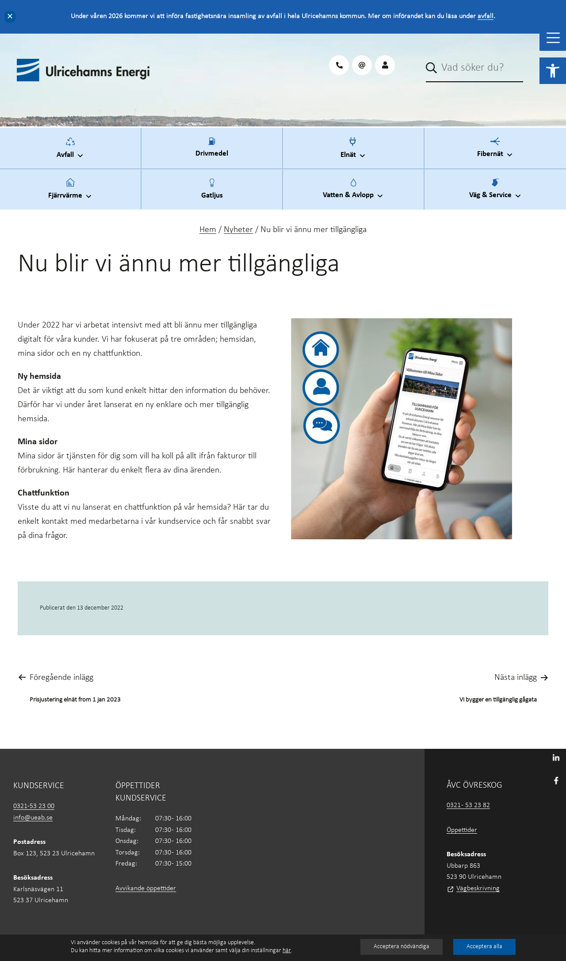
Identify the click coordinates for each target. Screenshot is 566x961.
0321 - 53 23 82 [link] (468, 805)
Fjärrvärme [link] (70, 192)
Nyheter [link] (238, 229)
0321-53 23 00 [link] (33, 806)
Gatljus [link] (212, 194)
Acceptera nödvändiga (401, 946)
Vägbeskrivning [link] (478, 888)
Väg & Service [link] (495, 191)
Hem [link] (207, 229)
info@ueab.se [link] (33, 817)
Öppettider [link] (462, 830)
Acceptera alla (484, 946)
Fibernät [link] (495, 150)
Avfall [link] (70, 151)
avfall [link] (485, 16)
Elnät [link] (353, 151)
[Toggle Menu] (553, 37)
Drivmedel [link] (211, 152)
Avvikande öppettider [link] (145, 888)
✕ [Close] (10, 16)
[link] (552, 70)
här (287, 950)
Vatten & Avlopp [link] (353, 191)
